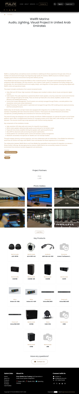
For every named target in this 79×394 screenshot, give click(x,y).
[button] (54, 4)
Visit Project (10, 163)
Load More (39, 232)
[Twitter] (7, 10)
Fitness (7, 157)
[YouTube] (15, 10)
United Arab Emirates (10, 152)
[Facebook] (4, 10)
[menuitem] (21, 4)
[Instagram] (12, 10)
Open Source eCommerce (68, 392)
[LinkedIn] (10, 10)
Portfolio (9, 14)
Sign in (60, 4)
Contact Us (43, 4)
